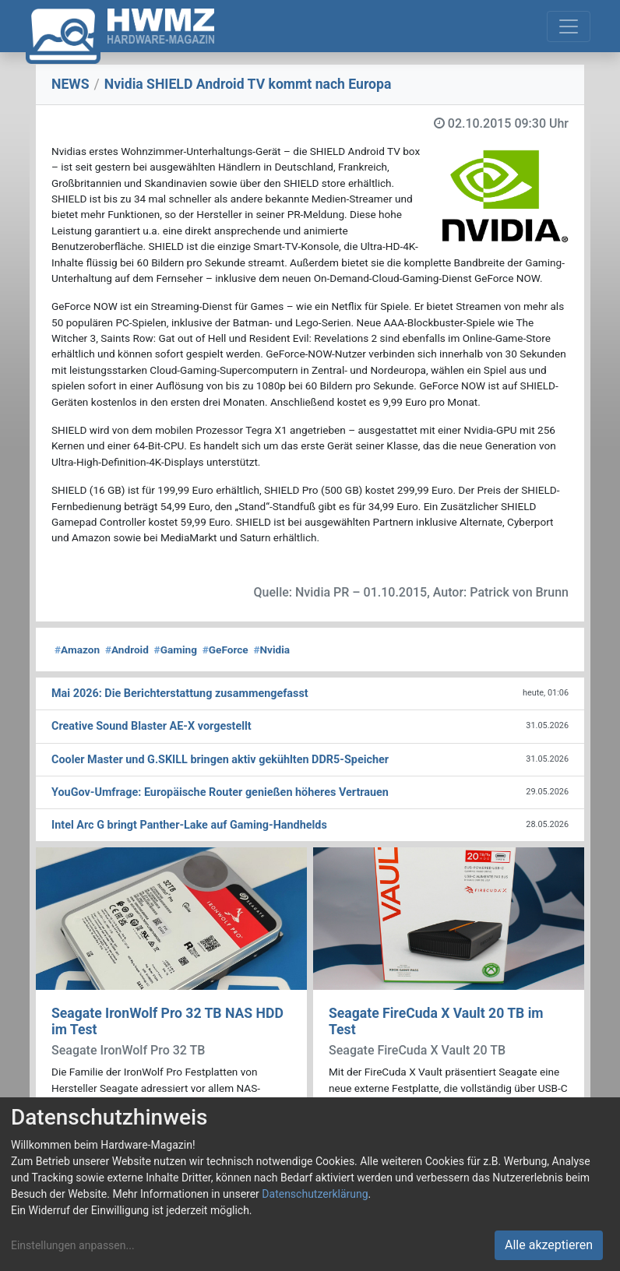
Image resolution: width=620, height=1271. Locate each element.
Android (127, 649)
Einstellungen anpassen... (73, 1245)
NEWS (70, 84)
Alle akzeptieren (549, 1245)
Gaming (175, 649)
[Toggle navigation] (568, 26)
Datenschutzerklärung (315, 1194)
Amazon (77, 649)
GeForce (225, 649)
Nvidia (271, 649)
